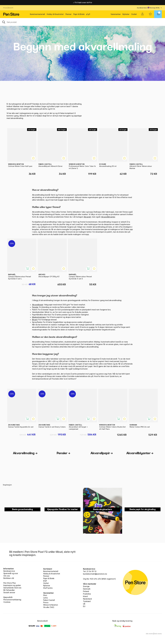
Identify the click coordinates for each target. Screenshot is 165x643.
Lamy (45, 598)
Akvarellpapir (37, 305)
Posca (45, 602)
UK (84, 604)
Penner (68, 14)
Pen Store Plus (9, 583)
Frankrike (87, 594)
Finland (86, 591)
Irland (85, 596)
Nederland (87, 599)
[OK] (82, 22)
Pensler (35, 307)
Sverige (86, 586)
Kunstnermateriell (37, 14)
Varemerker (116, 14)
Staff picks (48, 588)
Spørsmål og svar (10, 573)
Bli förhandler (9, 590)
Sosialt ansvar (9, 592)
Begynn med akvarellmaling (82, 46)
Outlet (134, 14)
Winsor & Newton (50, 605)
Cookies (6, 602)
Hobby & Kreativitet (55, 14)
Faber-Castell (49, 600)
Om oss (6, 576)
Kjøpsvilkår (8, 597)
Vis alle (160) (48, 607)
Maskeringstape (39, 317)
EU (84, 606)
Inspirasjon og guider (12, 585)
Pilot (45, 595)
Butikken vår (8, 578)
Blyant (35, 319)
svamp (91, 327)
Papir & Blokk (79, 14)
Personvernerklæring (12, 599)
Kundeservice (141, 8)
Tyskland (87, 601)
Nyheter (125, 14)
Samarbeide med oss (12, 588)
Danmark (87, 589)
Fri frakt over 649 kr (82, 2)
